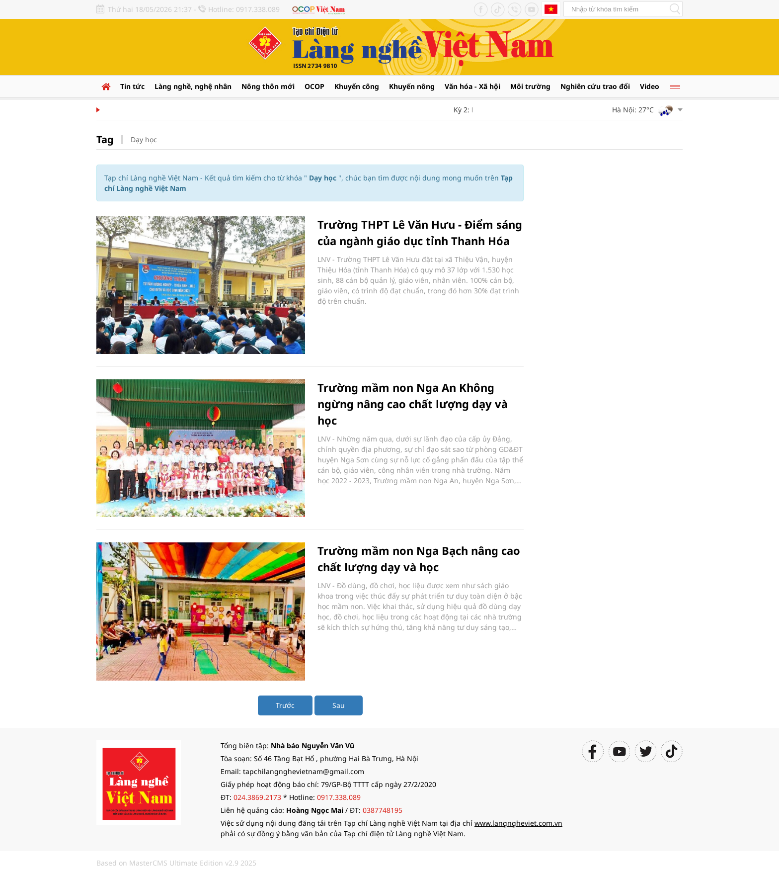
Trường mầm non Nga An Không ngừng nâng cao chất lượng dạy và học (412, 404)
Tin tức (132, 86)
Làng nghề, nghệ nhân (193, 86)
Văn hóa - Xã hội (472, 86)
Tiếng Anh (551, 8)
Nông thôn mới (268, 86)
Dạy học (144, 139)
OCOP (314, 86)
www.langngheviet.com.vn (518, 823)
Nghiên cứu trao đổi (595, 86)
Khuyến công (356, 86)
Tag (105, 139)
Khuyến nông (412, 86)
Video (649, 86)
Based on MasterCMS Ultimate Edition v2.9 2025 (176, 863)
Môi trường (530, 86)
